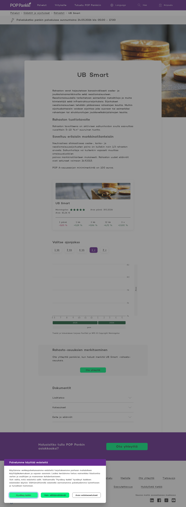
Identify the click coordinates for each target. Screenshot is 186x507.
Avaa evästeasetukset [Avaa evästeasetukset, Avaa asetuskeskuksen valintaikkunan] (86, 495)
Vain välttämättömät (55, 495)
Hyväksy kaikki (23, 495)
